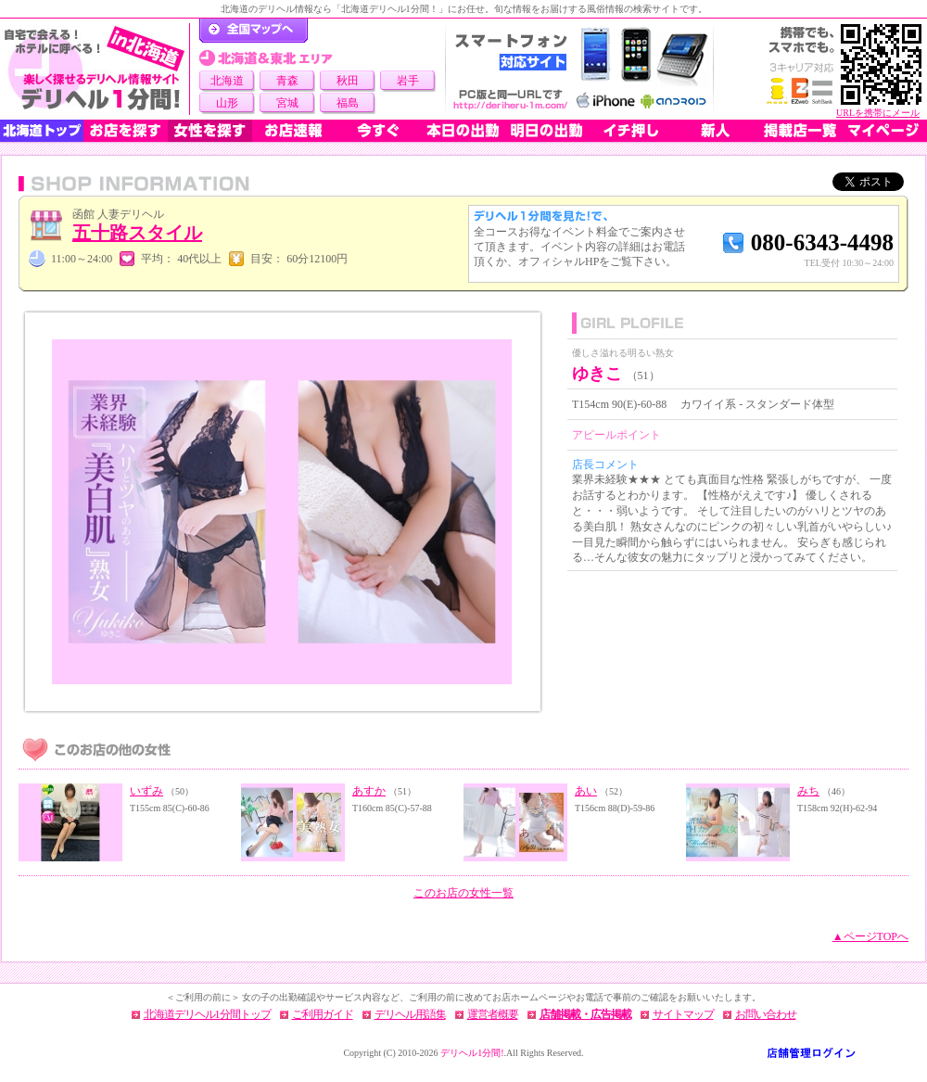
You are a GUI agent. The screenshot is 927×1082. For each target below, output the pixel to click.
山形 (227, 102)
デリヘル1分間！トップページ (253, 31)
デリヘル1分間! (471, 1053)
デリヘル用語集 (410, 1014)
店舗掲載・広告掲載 (585, 1014)
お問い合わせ (765, 1014)
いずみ (146, 790)
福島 (348, 102)
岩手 (408, 80)
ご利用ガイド (322, 1014)
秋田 (348, 80)
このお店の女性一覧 (463, 892)
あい (586, 790)
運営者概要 (492, 1014)
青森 (287, 80)
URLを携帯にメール (878, 113)
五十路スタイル (137, 233)
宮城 (287, 102)
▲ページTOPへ (870, 936)
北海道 (227, 80)
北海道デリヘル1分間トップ (207, 1014)
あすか (369, 790)
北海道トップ (41, 131)
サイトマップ (683, 1014)
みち (808, 790)
